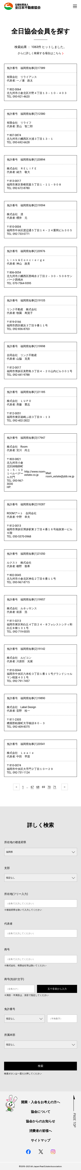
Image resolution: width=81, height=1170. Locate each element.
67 (32, 787)
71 (54, 787)
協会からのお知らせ (40, 1121)
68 (37, 787)
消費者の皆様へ (40, 1131)
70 (49, 787)
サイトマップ (40, 1140)
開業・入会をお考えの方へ (40, 1102)
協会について (40, 1112)
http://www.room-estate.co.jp (35, 473)
